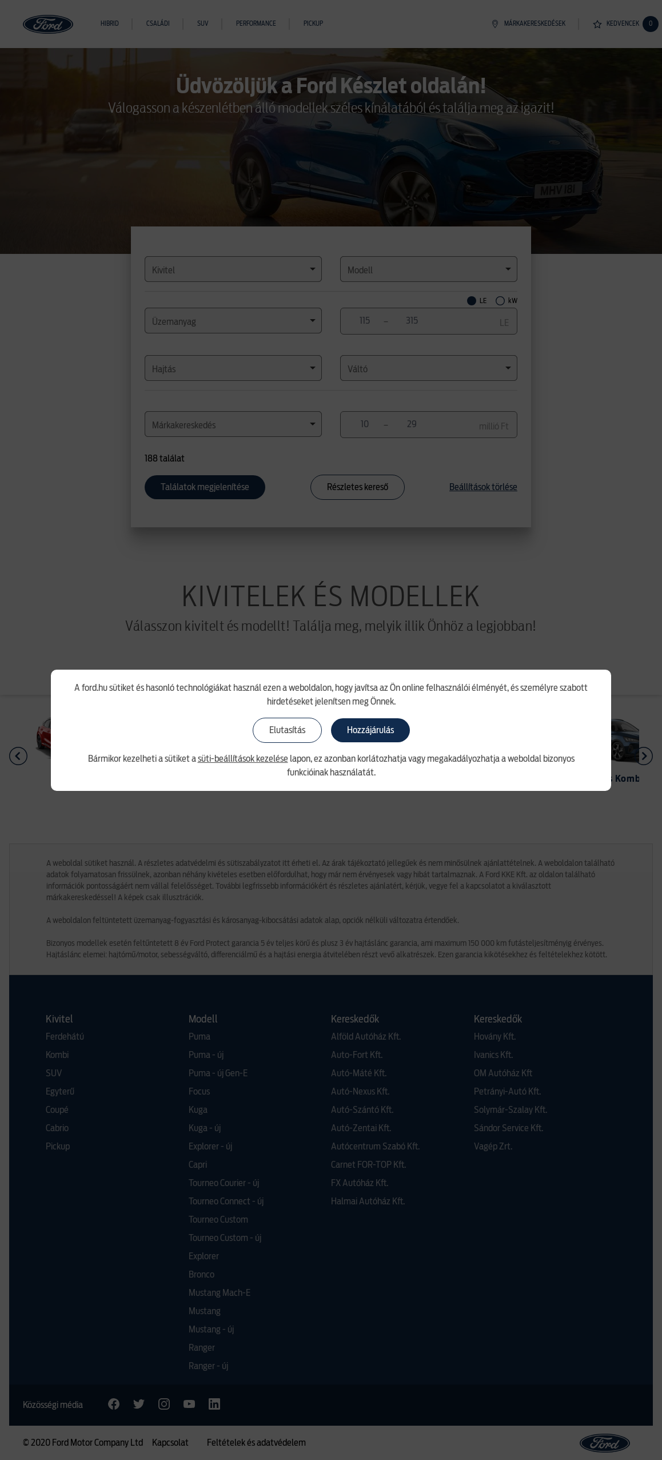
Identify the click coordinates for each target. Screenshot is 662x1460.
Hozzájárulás (370, 730)
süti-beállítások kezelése (243, 758)
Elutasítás (287, 730)
